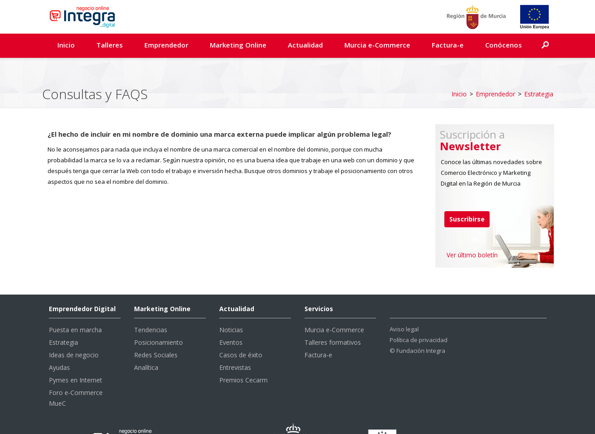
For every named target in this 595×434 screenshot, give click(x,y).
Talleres (109, 44)
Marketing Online (238, 44)
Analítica (146, 344)
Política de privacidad (418, 317)
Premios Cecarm (243, 357)
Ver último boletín (472, 232)
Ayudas (59, 344)
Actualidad (305, 44)
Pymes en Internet (75, 357)
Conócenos (503, 44)
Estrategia (538, 71)
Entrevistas (235, 344)
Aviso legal (404, 306)
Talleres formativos (332, 319)
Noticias (231, 307)
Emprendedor (166, 44)
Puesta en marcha (75, 307)
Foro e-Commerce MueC (76, 375)
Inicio (66, 44)
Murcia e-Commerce (377, 44)
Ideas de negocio (74, 332)
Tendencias (150, 307)
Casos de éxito (240, 332)
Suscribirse (467, 196)
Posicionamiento (158, 319)
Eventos (231, 319)
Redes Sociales (156, 332)
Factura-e (448, 44)
